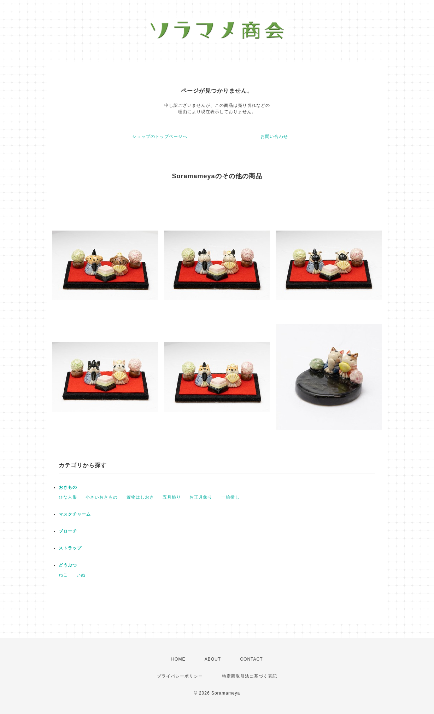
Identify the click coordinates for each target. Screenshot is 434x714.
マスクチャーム (75, 514)
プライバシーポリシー (180, 676)
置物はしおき (140, 497)
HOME (178, 659)
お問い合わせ (274, 136)
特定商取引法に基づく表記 (249, 676)
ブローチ (68, 531)
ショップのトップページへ (159, 136)
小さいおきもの (102, 497)
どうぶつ (68, 565)
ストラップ (70, 548)
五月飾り (172, 497)
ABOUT (213, 659)
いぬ (81, 575)
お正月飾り (200, 497)
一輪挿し (230, 497)
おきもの (68, 487)
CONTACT (251, 659)
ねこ (63, 575)
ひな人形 (68, 497)
